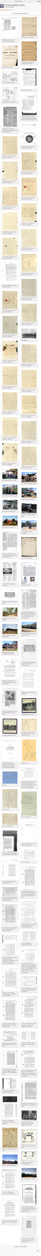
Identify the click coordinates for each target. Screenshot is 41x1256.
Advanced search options (20, 13)
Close (39, 1)
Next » (38, 1250)
